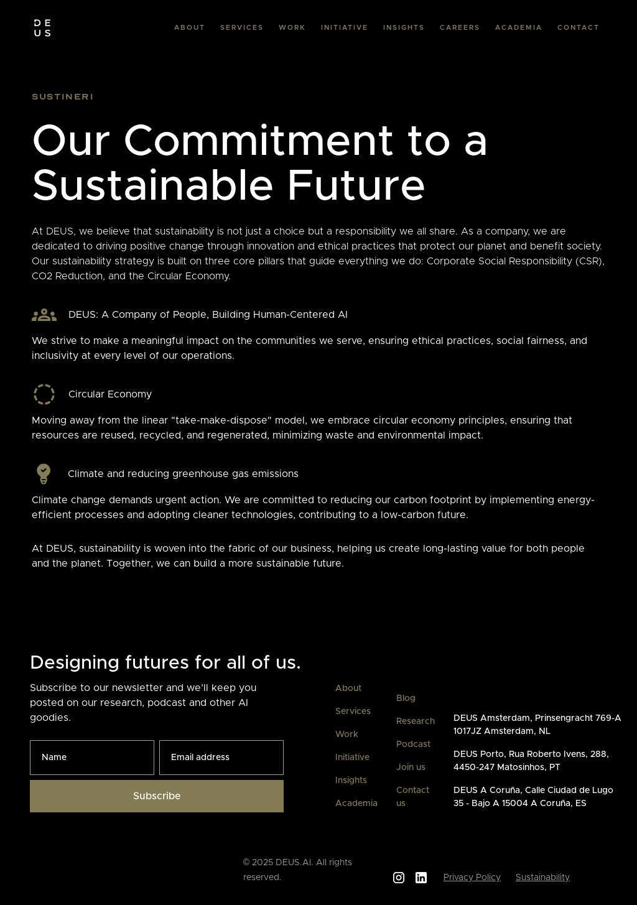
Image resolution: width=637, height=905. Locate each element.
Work (346, 734)
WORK (292, 27)
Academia (356, 803)
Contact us (412, 797)
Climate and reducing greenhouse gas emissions (183, 474)
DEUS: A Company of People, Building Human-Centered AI (208, 315)
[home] (42, 28)
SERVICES (242, 27)
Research (415, 721)
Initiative (352, 757)
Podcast (413, 744)
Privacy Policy (472, 877)
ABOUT (189, 27)
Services (353, 711)
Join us (410, 767)
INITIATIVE (344, 27)
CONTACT (578, 27)
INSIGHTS (404, 27)
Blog (406, 698)
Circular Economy (110, 394)
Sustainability (543, 877)
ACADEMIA (518, 27)
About (348, 688)
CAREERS (460, 27)
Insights (351, 780)
